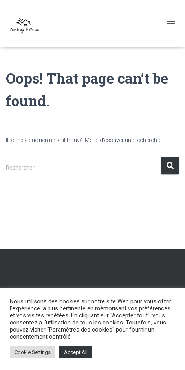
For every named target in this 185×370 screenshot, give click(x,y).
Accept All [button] (76, 352)
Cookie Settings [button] (33, 352)
